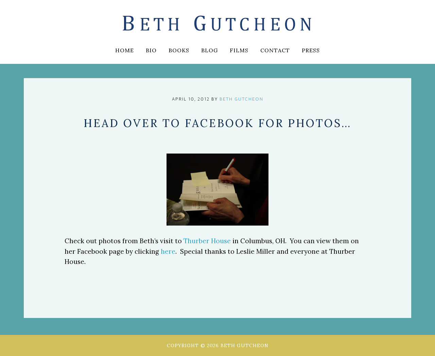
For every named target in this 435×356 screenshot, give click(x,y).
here (168, 251)
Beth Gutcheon (217, 23)
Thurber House (207, 241)
